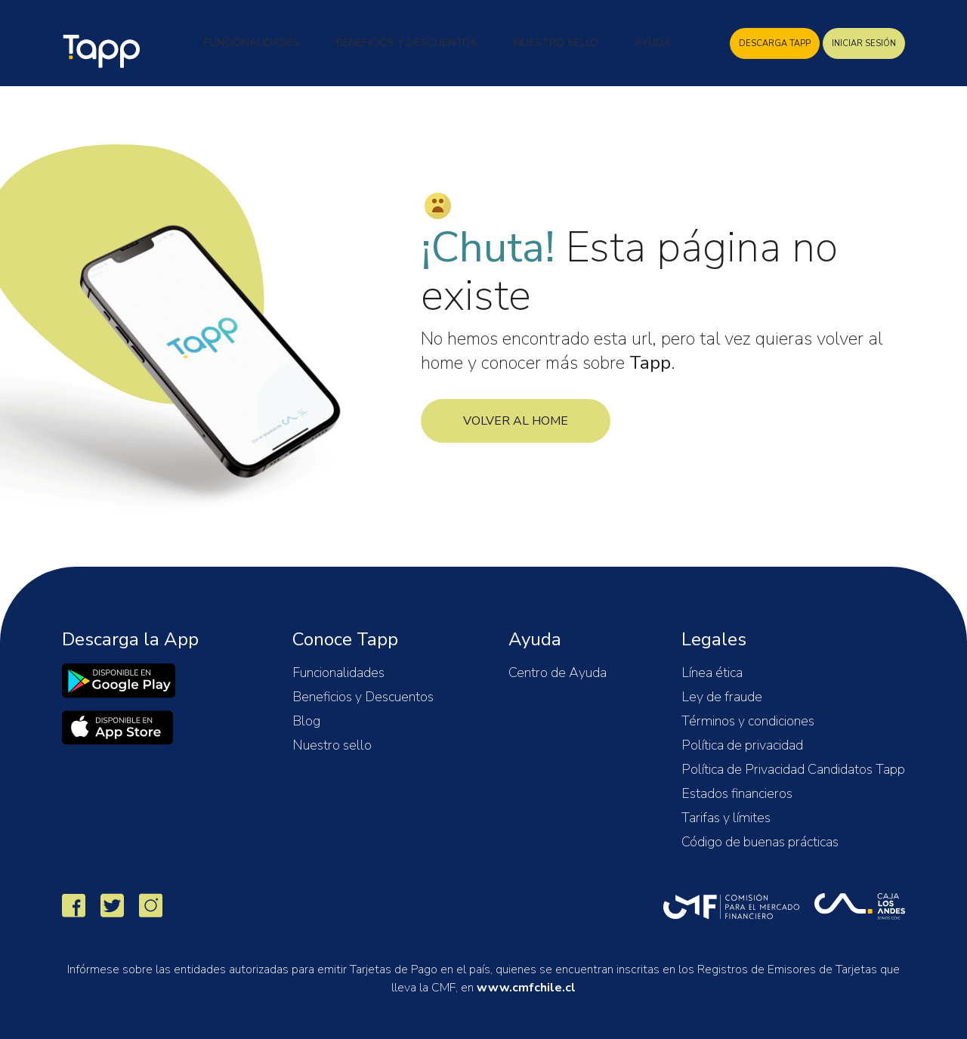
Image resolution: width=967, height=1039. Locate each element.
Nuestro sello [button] (332, 745)
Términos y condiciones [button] (747, 721)
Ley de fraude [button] (721, 697)
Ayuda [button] (653, 43)
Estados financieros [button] (736, 793)
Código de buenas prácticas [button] (760, 842)
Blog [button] (306, 721)
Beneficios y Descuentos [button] (406, 43)
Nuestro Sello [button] (556, 43)
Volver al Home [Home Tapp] (515, 421)
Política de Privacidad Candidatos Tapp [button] (793, 769)
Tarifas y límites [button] (726, 818)
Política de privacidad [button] (742, 745)
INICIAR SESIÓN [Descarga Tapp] (864, 43)
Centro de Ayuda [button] (557, 672)
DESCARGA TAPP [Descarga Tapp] (775, 43)
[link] (118, 680)
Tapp (103, 51)
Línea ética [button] (712, 672)
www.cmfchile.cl (526, 987)
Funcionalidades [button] (252, 43)
